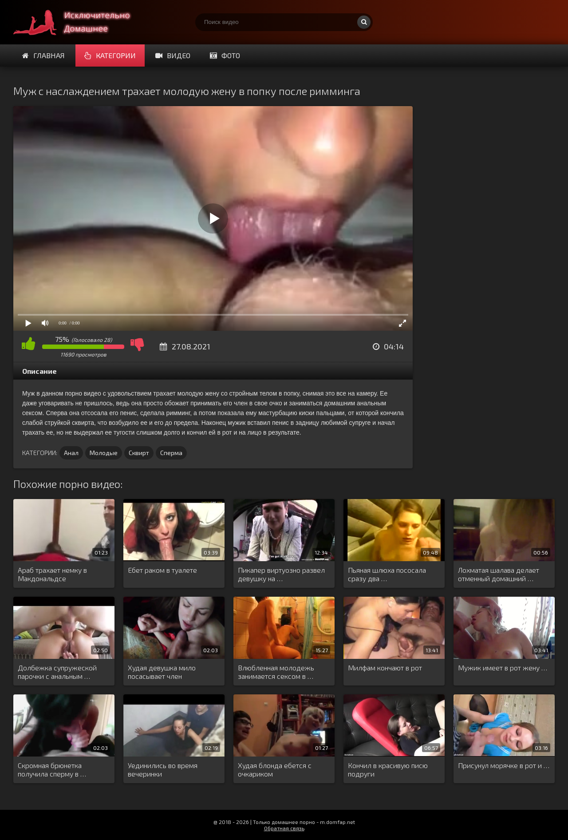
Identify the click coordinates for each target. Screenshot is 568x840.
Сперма (171, 452)
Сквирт (139, 452)
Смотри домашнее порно (79, 22)
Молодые (104, 452)
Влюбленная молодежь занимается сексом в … (276, 671)
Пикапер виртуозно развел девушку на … (281, 574)
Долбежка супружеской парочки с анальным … (57, 671)
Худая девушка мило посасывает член (162, 671)
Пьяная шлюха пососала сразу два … (387, 574)
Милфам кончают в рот (385, 667)
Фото (225, 55)
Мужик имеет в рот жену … (502, 667)
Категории (110, 55)
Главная (43, 55)
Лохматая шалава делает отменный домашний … (498, 574)
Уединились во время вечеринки (162, 769)
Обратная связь (284, 828)
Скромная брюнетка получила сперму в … (52, 769)
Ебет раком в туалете (162, 570)
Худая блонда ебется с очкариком (275, 769)
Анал (71, 452)
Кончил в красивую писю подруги (388, 769)
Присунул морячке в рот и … (503, 765)
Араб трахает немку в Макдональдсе (52, 574)
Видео (172, 55)
